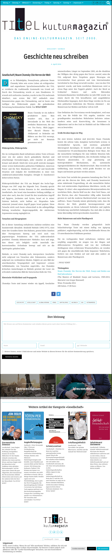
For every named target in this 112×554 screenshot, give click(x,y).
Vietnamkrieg (91, 302)
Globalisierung (44, 302)
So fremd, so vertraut (53, 446)
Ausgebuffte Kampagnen (33, 442)
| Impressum (77, 3)
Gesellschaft (52, 49)
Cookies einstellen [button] (78, 549)
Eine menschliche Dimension (8, 444)
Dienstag (15, 3)
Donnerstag (37, 3)
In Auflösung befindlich (76, 442)
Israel (54, 302)
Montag (5, 3)
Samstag (56, 3)
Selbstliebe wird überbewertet (96, 443)
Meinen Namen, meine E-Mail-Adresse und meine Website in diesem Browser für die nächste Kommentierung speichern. (49, 351)
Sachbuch (61, 49)
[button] (67, 539)
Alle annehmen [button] (103, 549)
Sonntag (66, 3)
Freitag (47, 3)
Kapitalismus (64, 302)
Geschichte (20, 302)
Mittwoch (25, 3)
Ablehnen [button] (91, 549)
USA (82, 302)
